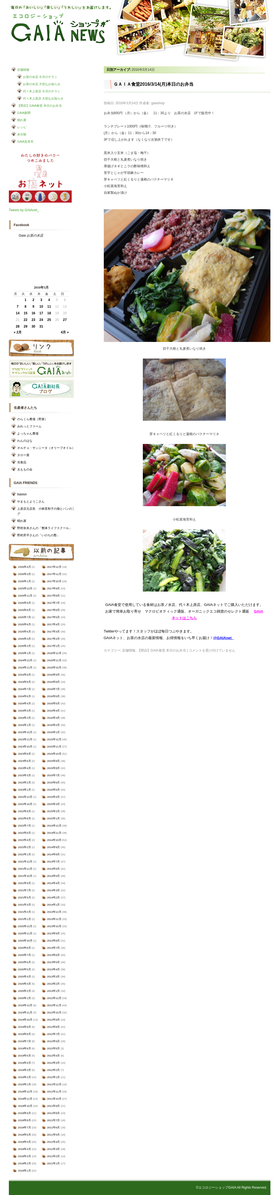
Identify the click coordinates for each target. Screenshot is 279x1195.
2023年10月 (25, 746)
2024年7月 (24, 689)
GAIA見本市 (25, 141)
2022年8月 (24, 818)
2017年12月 (54, 566)
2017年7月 (53, 602)
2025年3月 (24, 638)
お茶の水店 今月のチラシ (40, 77)
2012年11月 (54, 1005)
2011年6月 (53, 1127)
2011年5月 (53, 1134)
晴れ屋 (21, 120)
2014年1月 (53, 904)
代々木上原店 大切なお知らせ (43, 98)
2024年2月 (24, 717)
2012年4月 (53, 1055)
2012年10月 (54, 1012)
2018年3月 (24, 1156)
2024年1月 (24, 724)
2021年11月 (25, 868)
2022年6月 (24, 832)
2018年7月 (24, 1127)
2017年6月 (53, 609)
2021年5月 (24, 897)
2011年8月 (53, 1113)
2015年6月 (53, 782)
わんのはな (24, 440)
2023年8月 (24, 753)
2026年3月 (24, 574)
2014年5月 (53, 875)
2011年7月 (53, 1120)
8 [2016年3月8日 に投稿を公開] (26, 306)
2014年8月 (53, 854)
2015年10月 (54, 753)
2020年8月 (24, 947)
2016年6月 (53, 696)
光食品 (21, 462)
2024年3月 (24, 710)
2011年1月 (53, 1163)
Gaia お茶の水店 (31, 235)
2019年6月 (24, 1048)
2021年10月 (25, 875)
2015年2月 (53, 811)
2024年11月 (25, 667)
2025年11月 (25, 595)
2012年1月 (53, 1077)
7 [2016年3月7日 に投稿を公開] (18, 306)
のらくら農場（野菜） (32, 419)
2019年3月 (24, 1069)
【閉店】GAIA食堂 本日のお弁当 (39, 105)
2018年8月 (24, 1120)
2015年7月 (53, 775)
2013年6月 (53, 954)
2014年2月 (53, 897)
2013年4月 (53, 969)
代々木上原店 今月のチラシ (41, 91)
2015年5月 (53, 789)
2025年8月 (24, 609)
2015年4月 (53, 796)
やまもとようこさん (31, 501)
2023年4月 (24, 768)
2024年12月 (25, 660)
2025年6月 (24, 624)
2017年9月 (53, 588)
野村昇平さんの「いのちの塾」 (38, 535)
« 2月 (18, 332)
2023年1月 (24, 789)
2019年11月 (25, 1012)
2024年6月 (24, 696)
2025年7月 (24, 617)
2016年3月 (53, 717)
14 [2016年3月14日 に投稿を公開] (17, 313)
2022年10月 (25, 804)
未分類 (21, 134)
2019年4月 (24, 1062)
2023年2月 (24, 782)
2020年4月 (24, 976)
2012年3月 (53, 1062)
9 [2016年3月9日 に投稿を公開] (33, 306)
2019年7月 (24, 1041)
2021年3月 (24, 904)
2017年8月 (53, 595)
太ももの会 (24, 469)
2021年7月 (24, 890)
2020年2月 (24, 990)
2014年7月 (53, 861)
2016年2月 (53, 724)
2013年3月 (53, 976)
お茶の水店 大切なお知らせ (41, 84)
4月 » (65, 332)
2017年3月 (53, 631)
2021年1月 (24, 919)
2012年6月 (53, 1041)
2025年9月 (24, 602)
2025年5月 (24, 631)
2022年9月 (24, 811)
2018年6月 (24, 1134)
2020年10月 (25, 940)
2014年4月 (53, 883)
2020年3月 (24, 983)
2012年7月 (53, 1034)
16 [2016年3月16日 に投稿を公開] (33, 313)
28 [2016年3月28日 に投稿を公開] (17, 326)
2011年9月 (53, 1105)
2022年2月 (24, 847)
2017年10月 (54, 581)
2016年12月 (54, 653)
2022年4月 (24, 839)
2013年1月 (53, 990)
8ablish (22, 494)
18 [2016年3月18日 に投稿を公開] (49, 313)
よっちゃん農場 (27, 433)
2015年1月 (53, 818)
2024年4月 (24, 703)
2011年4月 (53, 1141)
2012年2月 (53, 1069)
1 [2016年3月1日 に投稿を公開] (26, 300)
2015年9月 (53, 760)
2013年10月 (54, 926)
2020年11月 (25, 933)
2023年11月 (25, 739)
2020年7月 (24, 954)
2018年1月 (24, 1170)
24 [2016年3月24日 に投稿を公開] (41, 320)
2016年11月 (54, 660)
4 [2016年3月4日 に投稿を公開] (49, 300)
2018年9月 (24, 1113)
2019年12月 (25, 1005)
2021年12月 (25, 861)
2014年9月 (53, 847)
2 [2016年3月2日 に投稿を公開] (33, 300)
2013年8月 (53, 940)
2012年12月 (54, 998)
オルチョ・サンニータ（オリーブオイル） (46, 447)
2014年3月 (53, 890)
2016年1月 (53, 732)
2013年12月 (54, 911)
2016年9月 (53, 674)
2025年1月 (24, 653)
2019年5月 (24, 1055)
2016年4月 (53, 710)
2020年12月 (25, 926)
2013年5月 (53, 962)
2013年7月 (53, 947)
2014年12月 (54, 825)
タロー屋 (23, 455)
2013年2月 (53, 983)
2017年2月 (53, 638)
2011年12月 (54, 1084)
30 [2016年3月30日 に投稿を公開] (33, 326)
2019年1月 (24, 1084)
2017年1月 (53, 645)
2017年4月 (53, 624)
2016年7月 (53, 689)
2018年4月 (24, 1148)
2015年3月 (53, 804)
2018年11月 (25, 1098)
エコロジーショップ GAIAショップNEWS (61, 28)
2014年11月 (54, 832)
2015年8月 (53, 768)
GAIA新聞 (23, 112)
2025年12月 (25, 588)
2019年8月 (24, 1034)
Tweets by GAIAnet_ (24, 210)
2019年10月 (25, 1019)
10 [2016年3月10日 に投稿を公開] (41, 306)
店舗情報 (23, 69)
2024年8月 (24, 681)
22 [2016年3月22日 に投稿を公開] (25, 320)
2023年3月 (24, 775)
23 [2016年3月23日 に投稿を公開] (33, 320)
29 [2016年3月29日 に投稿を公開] (25, 326)
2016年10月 (54, 667)
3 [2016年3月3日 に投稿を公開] (41, 300)
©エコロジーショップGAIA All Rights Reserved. (231, 1187)
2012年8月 (53, 1026)
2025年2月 (24, 645)
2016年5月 (53, 703)
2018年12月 (25, 1091)
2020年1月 (24, 998)
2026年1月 (24, 581)
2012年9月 (53, 1019)
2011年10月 (54, 1098)
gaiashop (158, 103)
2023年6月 (24, 760)
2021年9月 (24, 883)
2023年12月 (25, 732)
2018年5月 (24, 1141)
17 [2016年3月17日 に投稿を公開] (41, 313)
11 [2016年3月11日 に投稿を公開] (49, 306)
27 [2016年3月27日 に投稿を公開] (65, 320)
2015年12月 (54, 739)
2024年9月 (24, 674)
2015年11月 (54, 746)
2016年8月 (53, 681)
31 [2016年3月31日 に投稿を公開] (41, 326)
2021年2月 (24, 911)
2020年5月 (24, 969)
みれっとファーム (29, 426)
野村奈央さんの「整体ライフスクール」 (44, 528)
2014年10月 (54, 839)
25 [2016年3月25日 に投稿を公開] (49, 320)
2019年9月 (24, 1026)
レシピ (21, 127)
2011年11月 (54, 1091)
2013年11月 (54, 919)
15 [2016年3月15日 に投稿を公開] (25, 313)
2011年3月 (53, 1148)
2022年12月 (25, 796)
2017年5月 (53, 617)
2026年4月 (24, 566)
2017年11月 (54, 574)
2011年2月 (53, 1156)
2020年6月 (24, 962)
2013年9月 (53, 933)
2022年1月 (24, 854)
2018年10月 (25, 1105)
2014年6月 (53, 868)
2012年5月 (53, 1048)
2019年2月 (24, 1077)
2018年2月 (24, 1163)
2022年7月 (24, 825)
